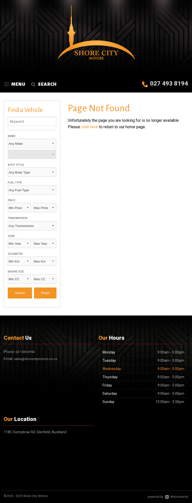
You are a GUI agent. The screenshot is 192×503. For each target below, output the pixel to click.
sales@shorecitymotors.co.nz (35, 359)
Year (11, 236)
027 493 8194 (169, 83)
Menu (15, 84)
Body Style (16, 164)
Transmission (18, 218)
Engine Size (16, 271)
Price (11, 200)
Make (12, 136)
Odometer (15, 254)
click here (89, 126)
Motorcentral (176, 496)
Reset (45, 293)
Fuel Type (15, 182)
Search (43, 84)
